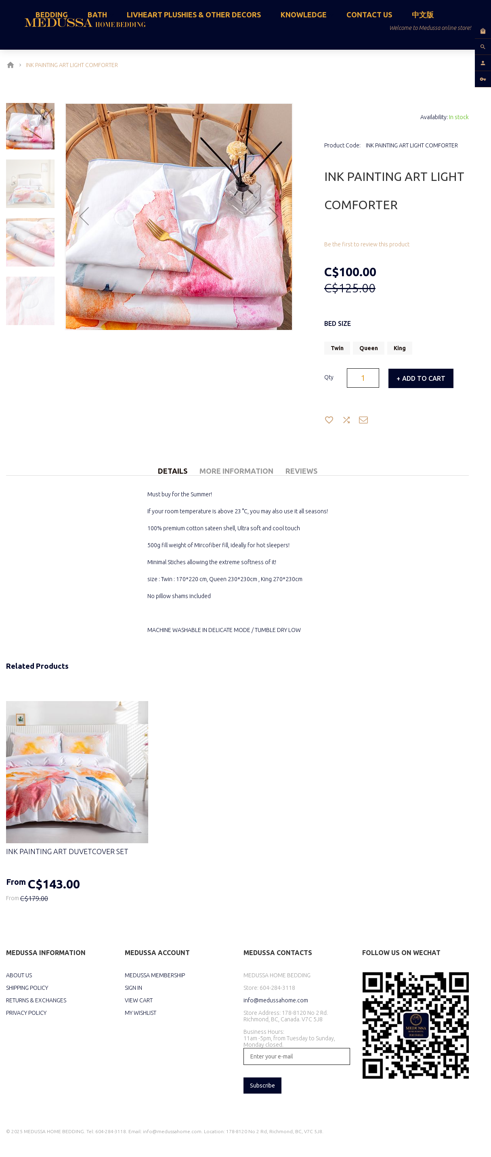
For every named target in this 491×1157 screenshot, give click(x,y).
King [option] (400, 348)
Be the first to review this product (366, 244)
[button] (84, 217)
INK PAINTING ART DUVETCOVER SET (67, 851)
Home (12, 65)
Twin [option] (337, 348)
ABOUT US (19, 975)
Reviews (301, 471)
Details (172, 471)
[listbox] (396, 349)
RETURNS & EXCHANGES (36, 1000)
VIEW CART (139, 1000)
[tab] (172, 461)
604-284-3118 (277, 988)
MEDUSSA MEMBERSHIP (155, 975)
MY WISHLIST (140, 1013)
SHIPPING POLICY (27, 988)
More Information (236, 471)
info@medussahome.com (275, 1000)
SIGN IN (133, 988)
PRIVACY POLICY (26, 1013)
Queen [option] (368, 348)
